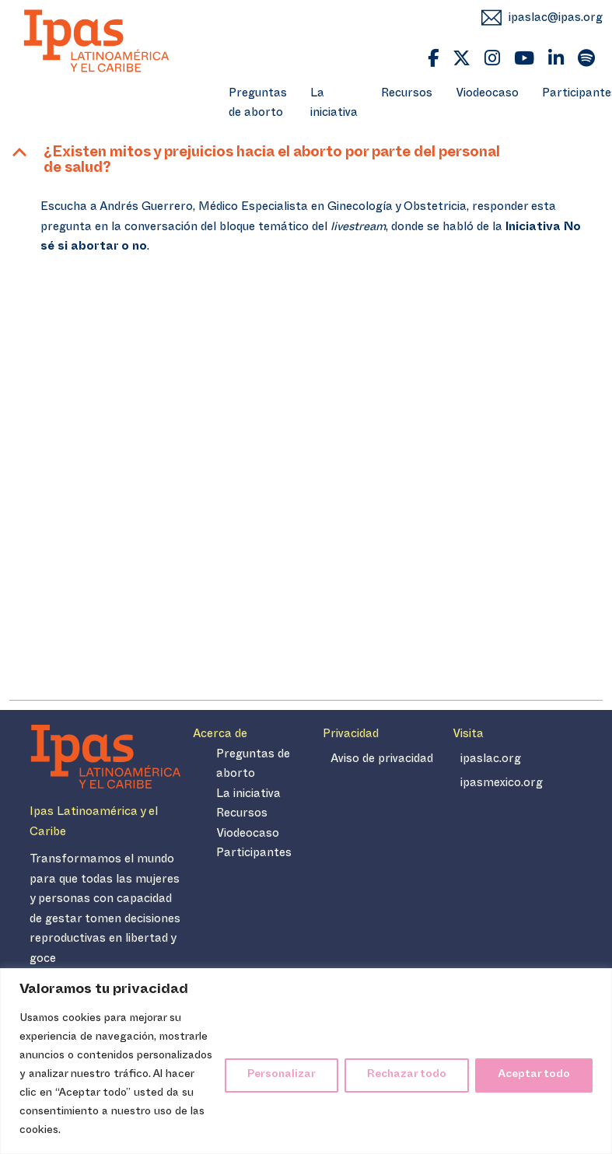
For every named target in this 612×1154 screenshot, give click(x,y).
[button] (306, 163)
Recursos (406, 94)
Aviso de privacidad (381, 760)
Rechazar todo (406, 1075)
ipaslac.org (490, 760)
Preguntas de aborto (258, 104)
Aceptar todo (534, 1075)
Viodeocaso (487, 94)
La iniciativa (334, 104)
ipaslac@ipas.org (556, 19)
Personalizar (281, 1075)
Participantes (254, 854)
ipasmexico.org (501, 784)
